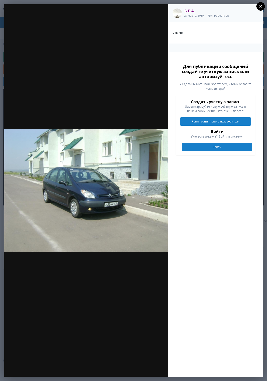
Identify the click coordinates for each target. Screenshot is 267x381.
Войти (217, 147)
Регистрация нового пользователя (215, 121)
